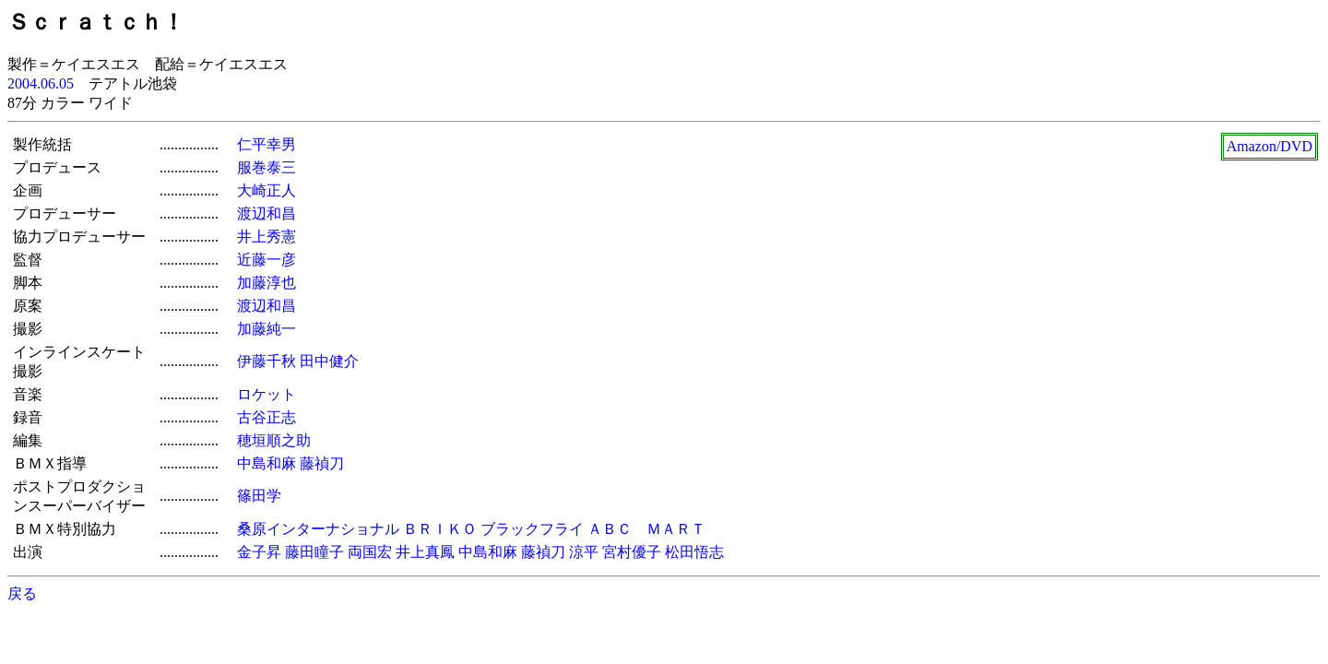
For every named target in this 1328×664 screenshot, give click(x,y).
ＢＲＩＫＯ (440, 529)
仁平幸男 (266, 144)
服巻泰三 (266, 167)
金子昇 (259, 552)
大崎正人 (266, 190)
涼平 (584, 552)
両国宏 (370, 552)
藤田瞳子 (314, 552)
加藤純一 (266, 329)
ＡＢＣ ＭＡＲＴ (646, 529)
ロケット (266, 394)
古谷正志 (266, 417)
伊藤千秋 (266, 361)
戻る (22, 593)
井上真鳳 (425, 552)
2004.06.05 (40, 83)
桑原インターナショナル (318, 529)
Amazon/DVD (1269, 146)
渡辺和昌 (266, 213)
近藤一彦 (266, 259)
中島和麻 (266, 463)
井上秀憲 (266, 236)
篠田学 (259, 496)
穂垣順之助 (274, 440)
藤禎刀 (322, 463)
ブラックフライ (532, 529)
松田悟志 (694, 552)
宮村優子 (631, 552)
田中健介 (329, 361)
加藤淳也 (266, 282)
